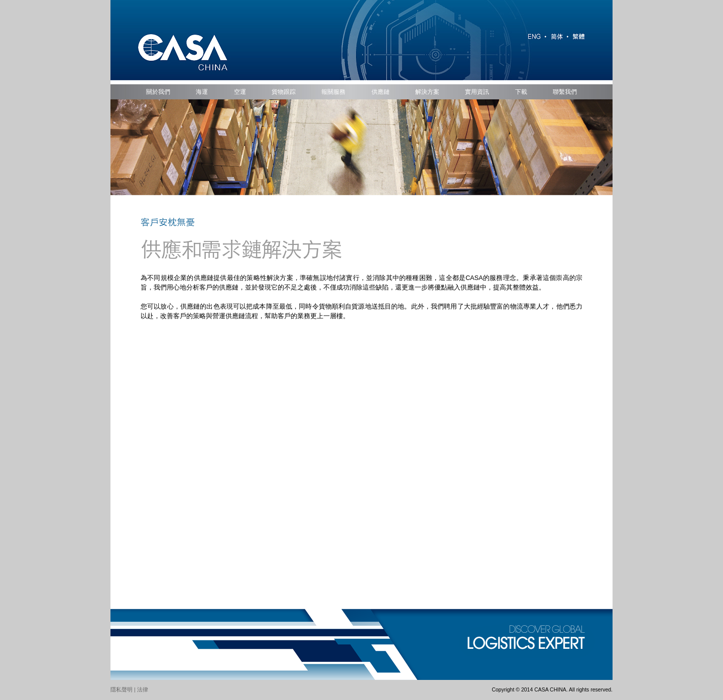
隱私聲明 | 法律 (129, 689)
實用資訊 (477, 91)
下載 (521, 91)
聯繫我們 (565, 91)
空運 (240, 91)
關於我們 (158, 91)
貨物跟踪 (284, 91)
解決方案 (427, 91)
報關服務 (333, 91)
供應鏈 (381, 91)
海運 (202, 91)
